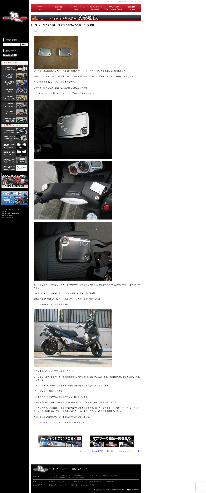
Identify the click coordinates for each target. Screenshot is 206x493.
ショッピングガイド (95, 8)
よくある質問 (136, 2)
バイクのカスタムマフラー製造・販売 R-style (68, 469)
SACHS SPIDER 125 (14, 98)
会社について (37, 481)
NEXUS (14, 105)
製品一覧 (58, 8)
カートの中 (64, 485)
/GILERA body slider (14, 145)
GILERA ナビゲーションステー (14, 160)
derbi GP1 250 (14, 83)
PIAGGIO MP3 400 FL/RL (14, 120)
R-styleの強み (113, 8)
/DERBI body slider (14, 153)
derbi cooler (14, 138)
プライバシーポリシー (94, 481)
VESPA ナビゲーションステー (14, 168)
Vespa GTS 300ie (14, 68)
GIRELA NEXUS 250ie (110, 475)
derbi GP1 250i (14, 90)
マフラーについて (77, 8)
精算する (74, 485)
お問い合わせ (122, 2)
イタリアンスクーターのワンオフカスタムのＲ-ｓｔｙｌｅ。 (60, 422)
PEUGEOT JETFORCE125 (14, 112)
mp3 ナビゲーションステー (14, 131)
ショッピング (108, 2)
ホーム (40, 8)
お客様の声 (52, 485)
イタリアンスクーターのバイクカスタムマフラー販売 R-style (14, 19)
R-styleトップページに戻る (129, 451)
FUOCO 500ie (14, 75)
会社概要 (132, 8)
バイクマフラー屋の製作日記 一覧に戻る (96, 451)
